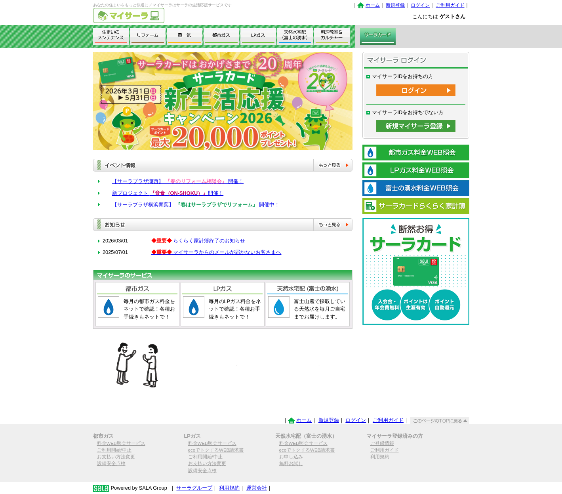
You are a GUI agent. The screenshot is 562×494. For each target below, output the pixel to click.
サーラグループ (194, 488)
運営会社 (256, 488)
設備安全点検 (111, 463)
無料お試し (291, 463)
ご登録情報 (382, 443)
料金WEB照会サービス (121, 443)
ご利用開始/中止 (114, 450)
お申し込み (291, 456)
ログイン (420, 5)
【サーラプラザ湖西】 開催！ (178, 181)
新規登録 (395, 5)
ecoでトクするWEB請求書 (216, 450)
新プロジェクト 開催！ (167, 193)
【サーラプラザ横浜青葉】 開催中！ (196, 205)
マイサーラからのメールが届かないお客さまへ (216, 252)
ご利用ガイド (450, 5)
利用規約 (379, 456)
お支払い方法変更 (116, 456)
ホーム (373, 5)
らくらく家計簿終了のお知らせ (198, 241)
